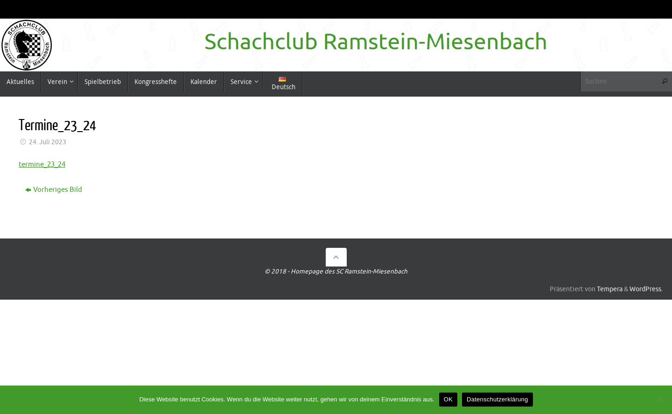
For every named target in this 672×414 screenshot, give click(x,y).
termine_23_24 (42, 164)
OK (448, 399)
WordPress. (646, 289)
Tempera (610, 289)
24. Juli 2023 (47, 142)
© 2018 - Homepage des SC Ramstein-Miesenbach (336, 271)
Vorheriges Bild (53, 189)
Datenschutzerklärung (497, 399)
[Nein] (660, 399)
